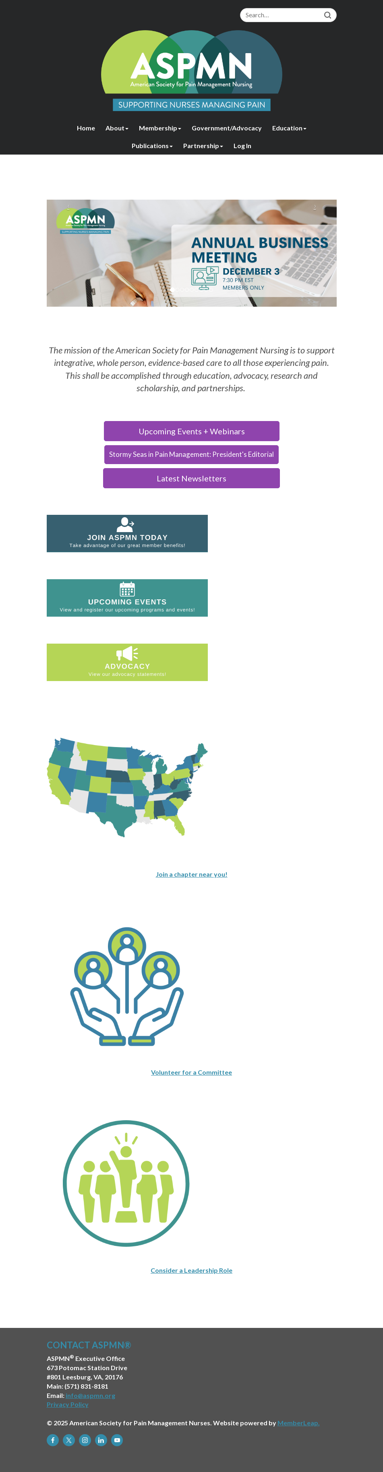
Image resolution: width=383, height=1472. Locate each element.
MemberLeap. (298, 1423)
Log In (242, 145)
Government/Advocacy (227, 128)
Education (289, 128)
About (117, 128)
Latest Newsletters (191, 478)
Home (86, 128)
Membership (160, 128)
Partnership (203, 145)
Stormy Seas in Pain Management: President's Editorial (191, 454)
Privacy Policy (68, 1404)
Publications (152, 145)
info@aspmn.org (90, 1395)
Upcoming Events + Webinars (192, 431)
